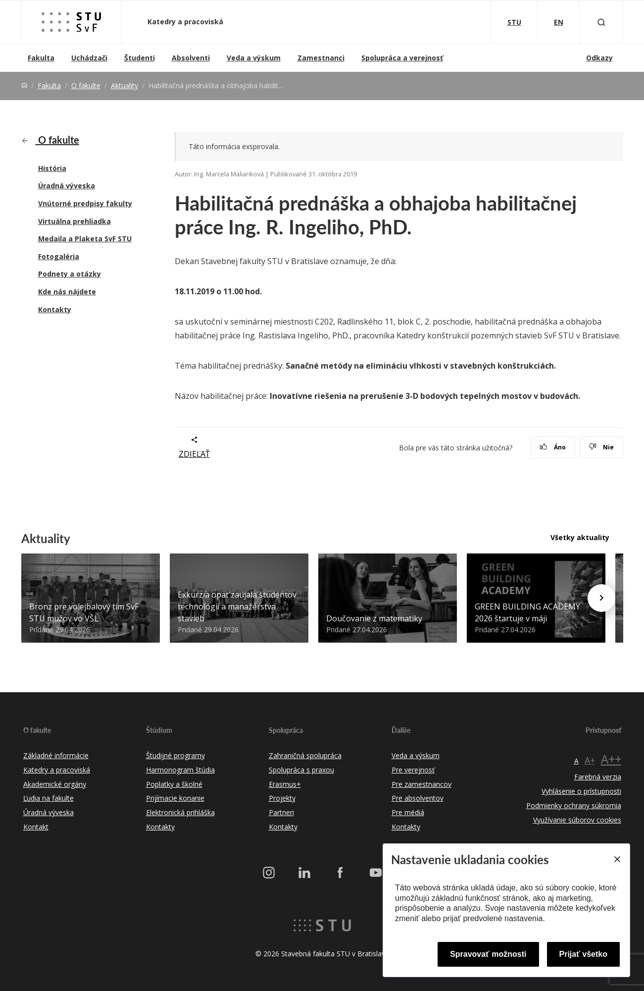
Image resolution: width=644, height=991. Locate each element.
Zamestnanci (321, 57)
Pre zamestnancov (421, 784)
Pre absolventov (418, 798)
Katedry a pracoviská (186, 21)
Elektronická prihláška (180, 812)
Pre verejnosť (413, 769)
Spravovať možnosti (488, 954)
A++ (611, 759)
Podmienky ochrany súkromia (573, 805)
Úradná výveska (66, 185)
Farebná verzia (597, 776)
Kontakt (36, 826)
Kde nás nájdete (67, 291)
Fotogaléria (58, 256)
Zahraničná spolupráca (305, 755)
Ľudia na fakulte (48, 798)
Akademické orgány (54, 784)
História (52, 168)
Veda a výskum (254, 57)
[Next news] (601, 598)
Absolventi (191, 57)
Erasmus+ (285, 784)
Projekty (282, 798)
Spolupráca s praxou (301, 769)
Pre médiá (408, 812)
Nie (601, 447)
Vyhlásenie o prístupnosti (581, 791)
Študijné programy (175, 755)
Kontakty (54, 309)
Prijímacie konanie (175, 798)
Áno (553, 447)
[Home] (24, 85)
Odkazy (599, 57)
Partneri (281, 812)
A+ (590, 760)
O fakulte (85, 85)
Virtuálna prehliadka (74, 221)
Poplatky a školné (174, 784)
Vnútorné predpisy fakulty (85, 203)
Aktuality (124, 85)
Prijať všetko (583, 954)
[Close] (617, 859)
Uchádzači (89, 57)
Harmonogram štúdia (180, 769)
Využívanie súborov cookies (577, 820)
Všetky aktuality (579, 537)
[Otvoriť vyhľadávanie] (601, 22)
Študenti (139, 57)
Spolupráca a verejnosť (402, 57)
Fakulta (41, 57)
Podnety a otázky (69, 273)
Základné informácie (56, 755)
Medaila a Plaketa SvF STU (85, 238)
